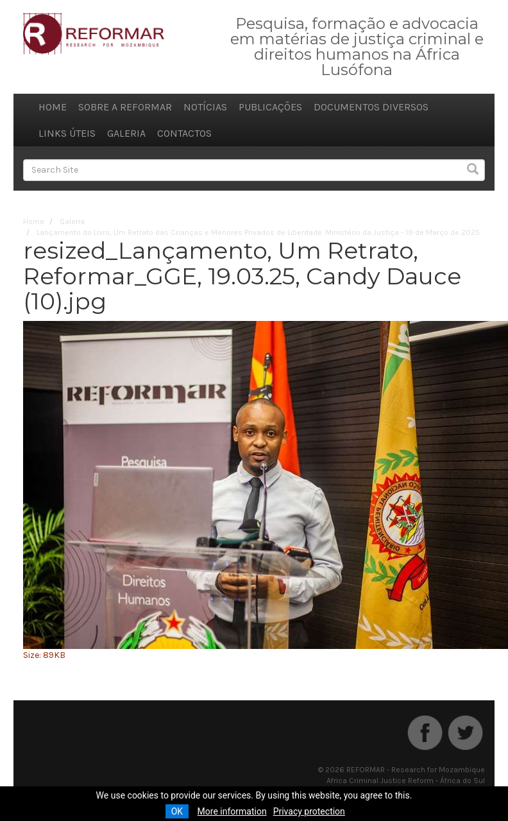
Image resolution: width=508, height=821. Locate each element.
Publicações (270, 107)
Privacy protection (309, 811)
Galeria (126, 133)
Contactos (184, 133)
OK (177, 811)
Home (52, 107)
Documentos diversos (371, 107)
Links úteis (67, 133)
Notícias (205, 107)
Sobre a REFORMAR (125, 107)
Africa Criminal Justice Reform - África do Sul (405, 780)
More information (232, 811)
